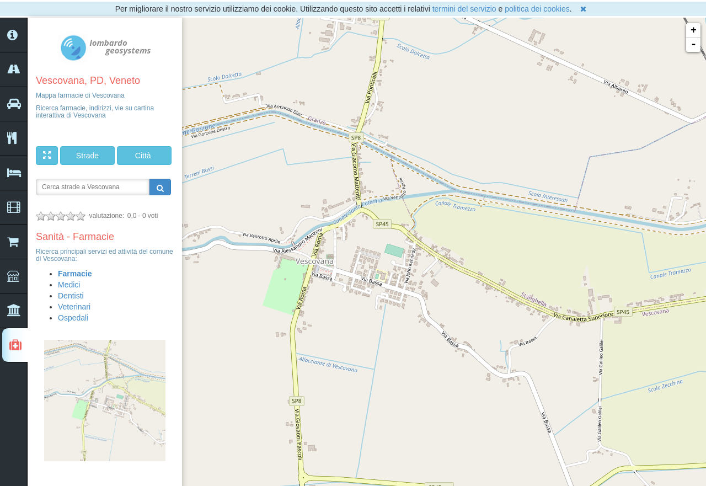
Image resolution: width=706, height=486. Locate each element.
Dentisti (71, 295)
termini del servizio (464, 8)
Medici (69, 284)
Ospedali (73, 317)
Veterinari (74, 306)
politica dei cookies (537, 8)
